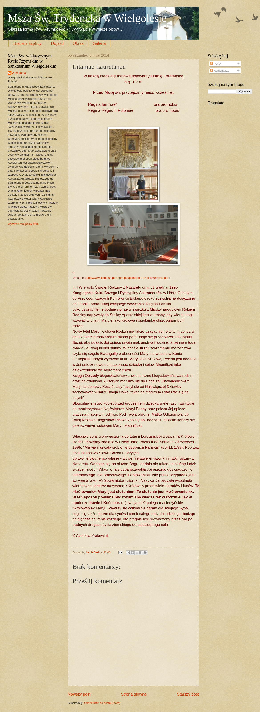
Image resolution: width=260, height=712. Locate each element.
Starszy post (188, 694)
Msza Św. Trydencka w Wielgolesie (87, 18)
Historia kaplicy (27, 43)
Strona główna (133, 694)
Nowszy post (79, 694)
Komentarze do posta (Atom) (102, 703)
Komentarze (219, 70)
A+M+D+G (19, 73)
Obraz (78, 43)
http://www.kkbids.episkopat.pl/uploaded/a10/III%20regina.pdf (127, 277)
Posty (215, 63)
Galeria (99, 43)
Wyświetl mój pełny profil (23, 224)
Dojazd (57, 43)
